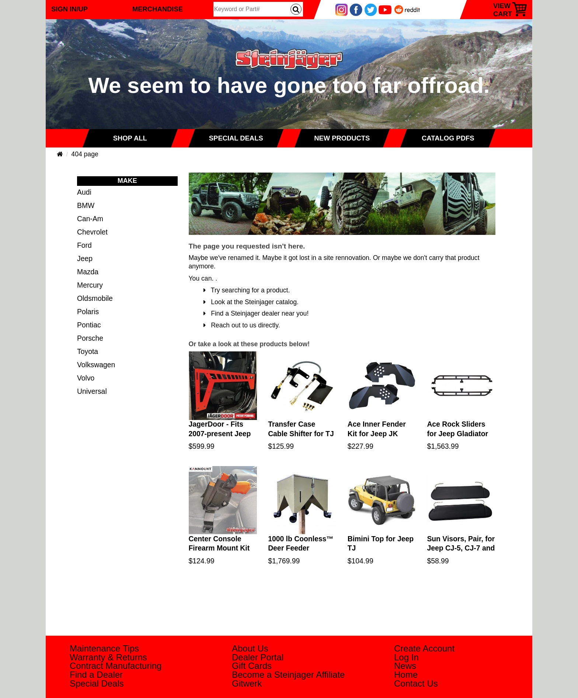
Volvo (85, 378)
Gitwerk (247, 683)
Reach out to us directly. (241, 325)
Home (406, 675)
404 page (84, 154)
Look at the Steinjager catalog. (251, 302)
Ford (84, 245)
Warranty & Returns (108, 657)
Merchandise (157, 9)
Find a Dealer (96, 675)
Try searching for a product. (246, 290)
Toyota (87, 351)
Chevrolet (92, 232)
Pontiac (89, 325)
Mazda (87, 272)
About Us (250, 648)
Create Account (424, 648)
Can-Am (90, 219)
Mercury (90, 285)
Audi (84, 192)
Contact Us (416, 683)
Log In (406, 657)
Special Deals (97, 683)
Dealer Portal (257, 657)
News (405, 666)
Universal (92, 391)
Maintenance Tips (104, 648)
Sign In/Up (69, 9)
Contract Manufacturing (115, 666)
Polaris (88, 312)
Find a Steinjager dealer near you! (256, 313)
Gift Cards (252, 666)
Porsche (90, 338)
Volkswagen (96, 365)
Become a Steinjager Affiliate (288, 675)
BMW (85, 205)
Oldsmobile (95, 298)
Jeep (85, 258)
